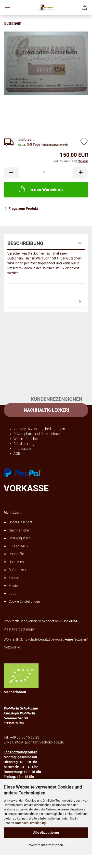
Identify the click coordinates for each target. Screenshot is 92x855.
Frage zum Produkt (23, 208)
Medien (14, 586)
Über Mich (16, 562)
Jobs (12, 594)
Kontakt (15, 578)
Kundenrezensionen (46, 302)
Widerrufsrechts (25, 439)
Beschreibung (25, 243)
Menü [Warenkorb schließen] (7, 7)
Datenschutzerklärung (30, 823)
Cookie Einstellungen (24, 601)
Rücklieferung (23, 444)
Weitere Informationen (46, 845)
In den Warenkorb (40, 189)
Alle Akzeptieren (46, 833)
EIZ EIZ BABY (18, 546)
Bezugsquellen (20, 538)
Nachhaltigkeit (20, 530)
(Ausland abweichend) (54, 144)
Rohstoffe (16, 554)
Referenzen (17, 570)
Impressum (22, 449)
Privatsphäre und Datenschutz (36, 434)
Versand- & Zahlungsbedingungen (39, 429)
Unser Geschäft (20, 522)
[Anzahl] (46, 172)
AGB (16, 453)
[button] (11, 172)
